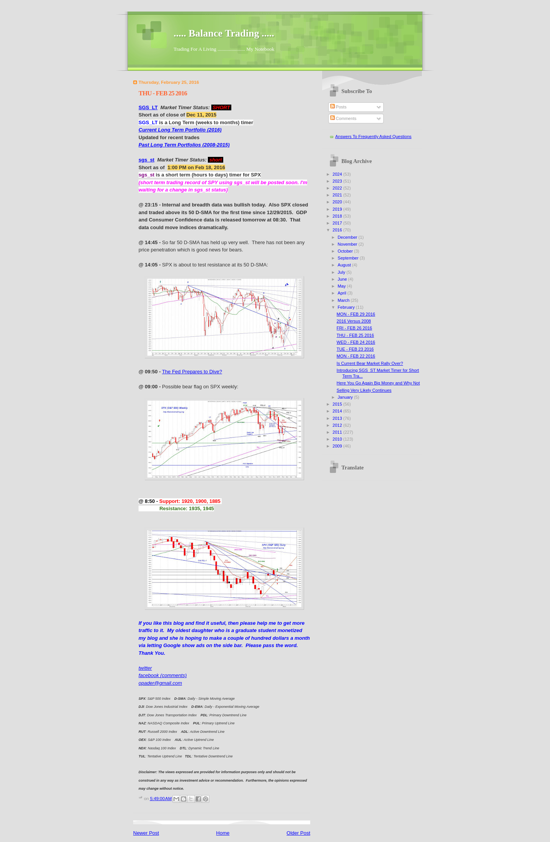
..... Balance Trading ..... (224, 33)
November (348, 244)
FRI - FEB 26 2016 (354, 328)
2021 (338, 195)
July (342, 272)
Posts (338, 107)
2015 (338, 404)
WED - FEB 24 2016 (356, 342)
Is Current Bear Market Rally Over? (370, 363)
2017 (338, 223)
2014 (338, 411)
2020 (338, 202)
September (348, 258)
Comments (343, 118)
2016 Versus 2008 (354, 321)
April (342, 293)
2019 (338, 209)
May (342, 286)
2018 (338, 216)
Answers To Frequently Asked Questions (373, 136)
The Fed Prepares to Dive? (192, 371)
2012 (338, 425)
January (346, 397)
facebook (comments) (163, 675)
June (343, 279)
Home (223, 833)
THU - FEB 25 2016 (355, 335)
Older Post (298, 833)
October (346, 251)
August (345, 265)
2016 (338, 230)
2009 (338, 446)
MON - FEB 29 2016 (356, 314)
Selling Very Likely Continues (364, 390)
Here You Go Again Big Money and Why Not (378, 383)
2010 (338, 439)
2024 (338, 174)
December (348, 237)
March (344, 300)
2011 (338, 432)
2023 (338, 181)
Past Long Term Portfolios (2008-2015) (184, 145)
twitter (145, 668)
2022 (338, 188)
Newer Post (146, 833)
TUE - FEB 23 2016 (355, 349)
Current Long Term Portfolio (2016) (180, 130)
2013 (338, 418)
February (347, 307)
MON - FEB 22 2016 (356, 356)
